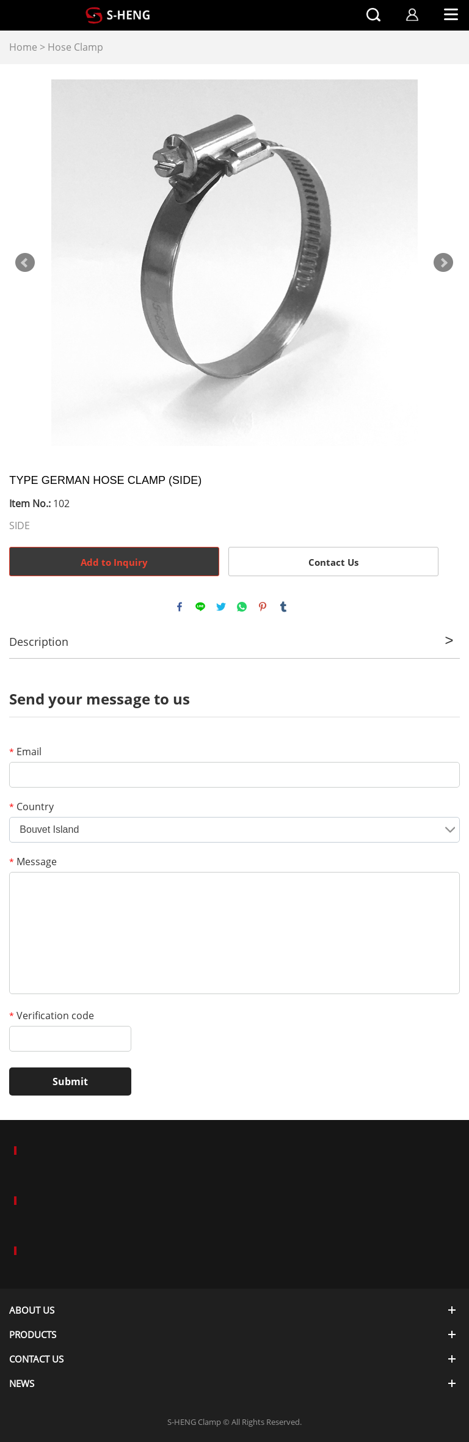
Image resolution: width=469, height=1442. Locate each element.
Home (23, 47)
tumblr (283, 607)
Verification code (51, 1015)
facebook (179, 607)
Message (33, 861)
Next (443, 263)
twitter (221, 607)
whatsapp (242, 607)
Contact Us (333, 562)
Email (25, 751)
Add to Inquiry (114, 562)
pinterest (262, 607)
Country (31, 806)
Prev (25, 263)
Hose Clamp (75, 47)
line (200, 607)
